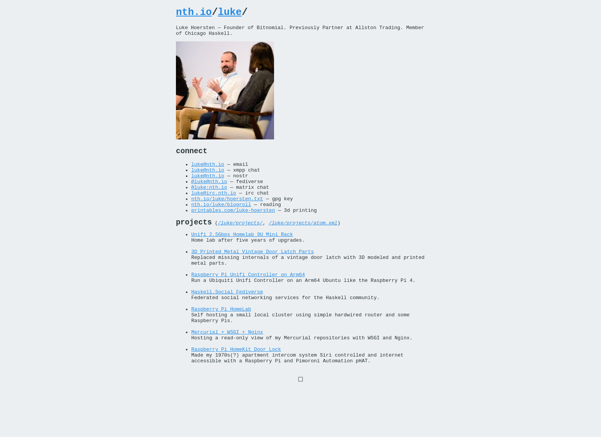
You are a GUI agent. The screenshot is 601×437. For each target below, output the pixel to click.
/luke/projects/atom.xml (303, 241)
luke (229, 13)
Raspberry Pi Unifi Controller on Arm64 (248, 302)
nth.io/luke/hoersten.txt (227, 212)
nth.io (194, 13)
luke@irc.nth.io (213, 206)
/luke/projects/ (240, 241)
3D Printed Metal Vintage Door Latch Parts (252, 274)
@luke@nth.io (209, 192)
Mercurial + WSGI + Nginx (227, 371)
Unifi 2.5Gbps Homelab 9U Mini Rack (242, 253)
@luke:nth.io (209, 199)
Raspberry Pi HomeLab (221, 343)
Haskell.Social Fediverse (227, 322)
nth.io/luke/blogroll (221, 219)
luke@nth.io (207, 171)
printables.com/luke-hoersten (233, 226)
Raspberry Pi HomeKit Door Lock (236, 391)
